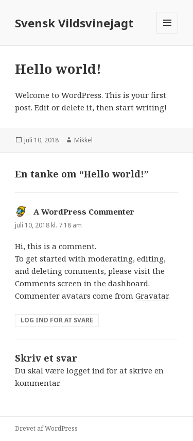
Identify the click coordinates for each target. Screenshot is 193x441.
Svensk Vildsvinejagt (74, 22)
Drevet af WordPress (46, 428)
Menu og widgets (167, 33)
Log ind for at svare (57, 320)
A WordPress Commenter (83, 211)
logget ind (85, 370)
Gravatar (151, 295)
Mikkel (83, 140)
